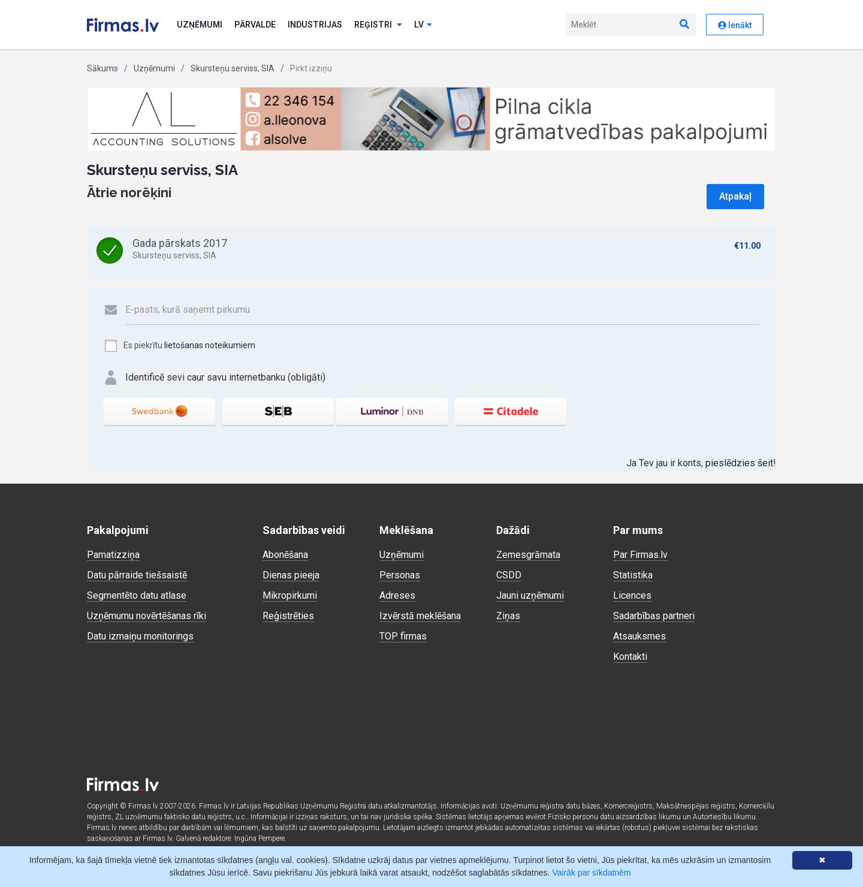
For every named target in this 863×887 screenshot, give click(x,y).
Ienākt (735, 25)
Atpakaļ (735, 196)
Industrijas (315, 24)
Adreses (397, 595)
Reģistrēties (288, 615)
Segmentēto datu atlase (136, 595)
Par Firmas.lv (640, 554)
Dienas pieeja (290, 575)
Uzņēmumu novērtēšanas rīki (146, 615)
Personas (399, 575)
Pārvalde (255, 24)
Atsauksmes (639, 636)
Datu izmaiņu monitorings (140, 636)
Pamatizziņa (113, 554)
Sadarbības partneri (654, 615)
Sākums (102, 68)
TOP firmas (403, 636)
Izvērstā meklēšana (420, 615)
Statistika (633, 575)
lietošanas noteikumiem (209, 345)
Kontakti (630, 656)
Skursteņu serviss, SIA (232, 68)
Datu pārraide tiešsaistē (137, 575)
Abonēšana (285, 554)
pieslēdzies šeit (739, 463)
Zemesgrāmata (528, 554)
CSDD (508, 575)
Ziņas (508, 615)
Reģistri (378, 24)
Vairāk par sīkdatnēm (591, 872)
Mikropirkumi (289, 595)
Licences (632, 595)
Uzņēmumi (199, 24)
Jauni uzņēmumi (530, 595)
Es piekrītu (179, 346)
